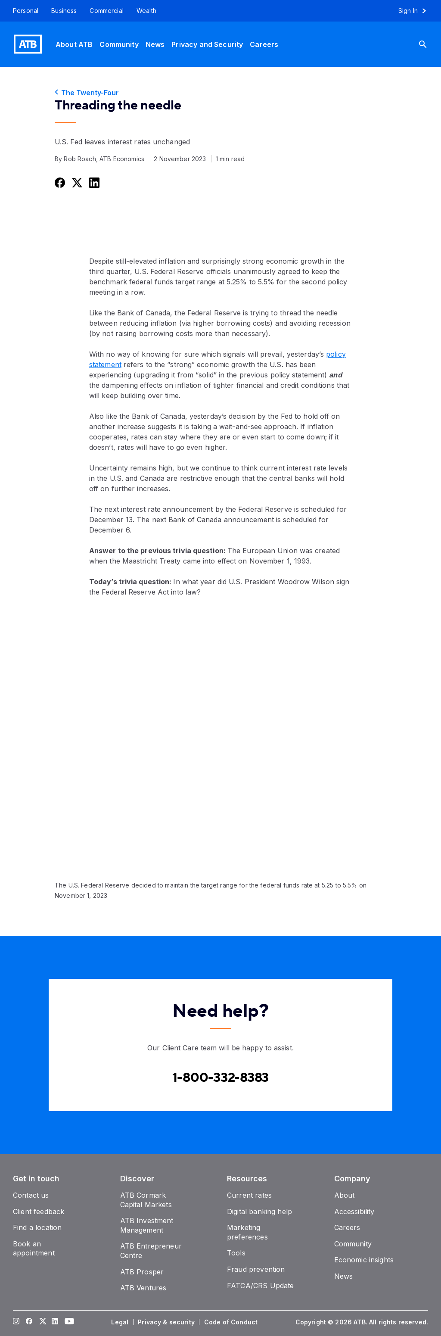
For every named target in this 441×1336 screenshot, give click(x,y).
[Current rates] (249, 1195)
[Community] (118, 44)
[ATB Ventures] (143, 1287)
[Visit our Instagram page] (16, 1322)
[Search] (429, 44)
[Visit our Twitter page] (42, 1322)
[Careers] (264, 44)
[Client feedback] (38, 1211)
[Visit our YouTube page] (68, 1322)
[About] (344, 1195)
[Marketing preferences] (247, 1232)
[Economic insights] (364, 1259)
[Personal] (22, 10)
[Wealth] (146, 10)
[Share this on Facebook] (59, 182)
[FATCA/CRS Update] (260, 1285)
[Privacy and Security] (207, 44)
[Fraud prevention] (256, 1269)
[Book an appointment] (34, 1248)
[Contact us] (31, 1195)
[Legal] (120, 1322)
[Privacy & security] (167, 1322)
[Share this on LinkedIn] (93, 182)
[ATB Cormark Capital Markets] (146, 1200)
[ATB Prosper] (142, 1271)
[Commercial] (106, 10)
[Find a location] (37, 1227)
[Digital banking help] (259, 1211)
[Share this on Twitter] (76, 182)
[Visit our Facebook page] (29, 1322)
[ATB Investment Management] (147, 1225)
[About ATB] (74, 44)
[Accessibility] (354, 1211)
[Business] (64, 10)
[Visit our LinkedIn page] (55, 1322)
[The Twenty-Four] (220, 92)
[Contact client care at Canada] (220, 1078)
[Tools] (236, 1253)
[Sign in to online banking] (416, 10)
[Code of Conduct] (231, 1322)
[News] (155, 44)
